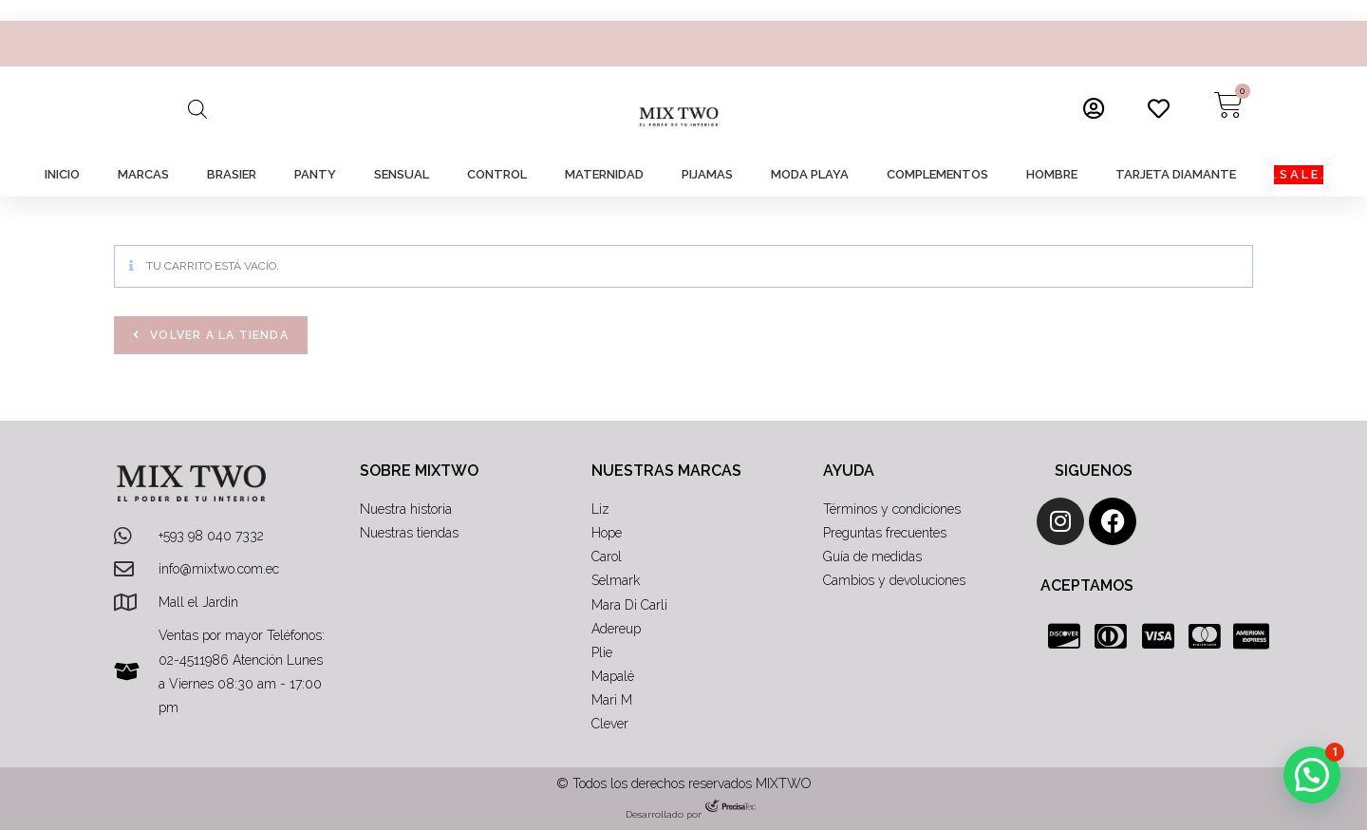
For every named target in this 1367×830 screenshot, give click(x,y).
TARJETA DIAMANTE (1175, 174)
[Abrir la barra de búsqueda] (197, 109)
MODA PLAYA (810, 174)
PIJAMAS (707, 174)
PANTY (315, 174)
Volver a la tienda (217, 335)
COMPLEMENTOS (937, 174)
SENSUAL (401, 174)
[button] (1311, 774)
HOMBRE (1051, 174)
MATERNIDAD (604, 174)
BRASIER (231, 174)
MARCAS (143, 174)
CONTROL (497, 174)
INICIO (62, 174)
